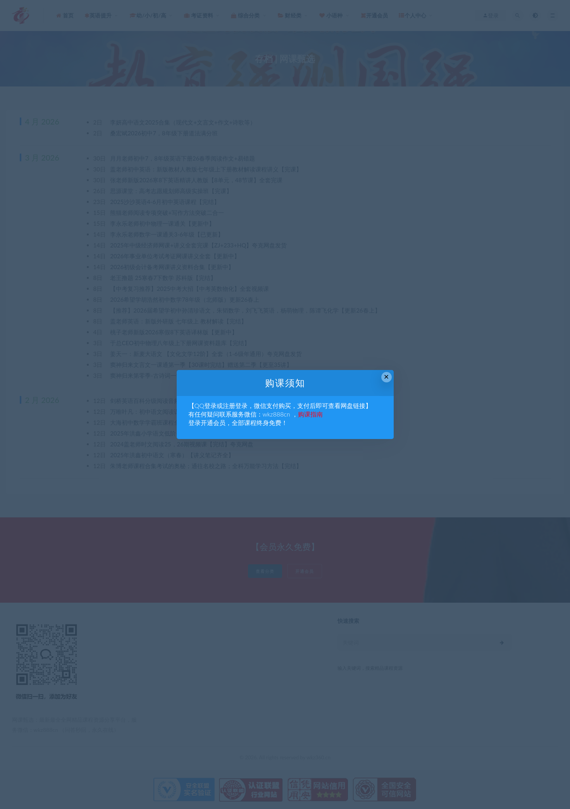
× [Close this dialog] (386, 377)
